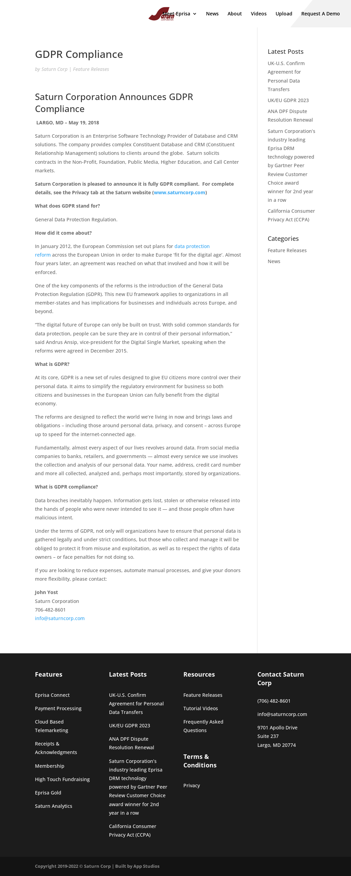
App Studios (146, 866)
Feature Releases (91, 69)
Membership (49, 766)
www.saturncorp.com (179, 192)
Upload (284, 14)
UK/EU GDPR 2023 (288, 100)
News (212, 14)
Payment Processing (58, 708)
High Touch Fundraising (62, 779)
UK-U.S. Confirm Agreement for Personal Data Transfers (136, 703)
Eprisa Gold (48, 792)
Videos (259, 14)
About (235, 14)
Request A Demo (320, 14)
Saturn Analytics (53, 806)
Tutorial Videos (200, 708)
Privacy (191, 785)
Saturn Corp (54, 69)
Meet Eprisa (176, 14)
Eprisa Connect (52, 695)
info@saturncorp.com (60, 618)
